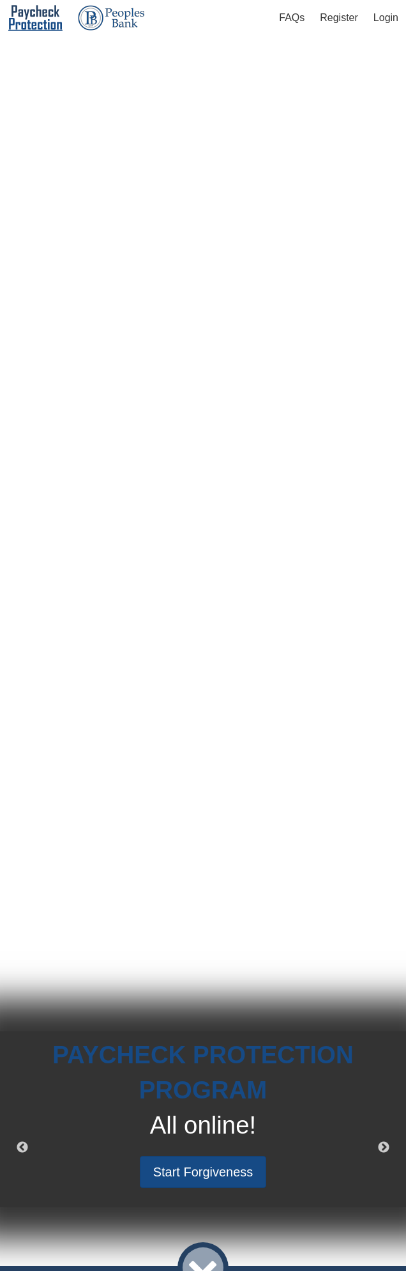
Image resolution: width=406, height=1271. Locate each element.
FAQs (291, 17)
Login (385, 17)
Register (339, 17)
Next (383, 1147)
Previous (22, 1147)
